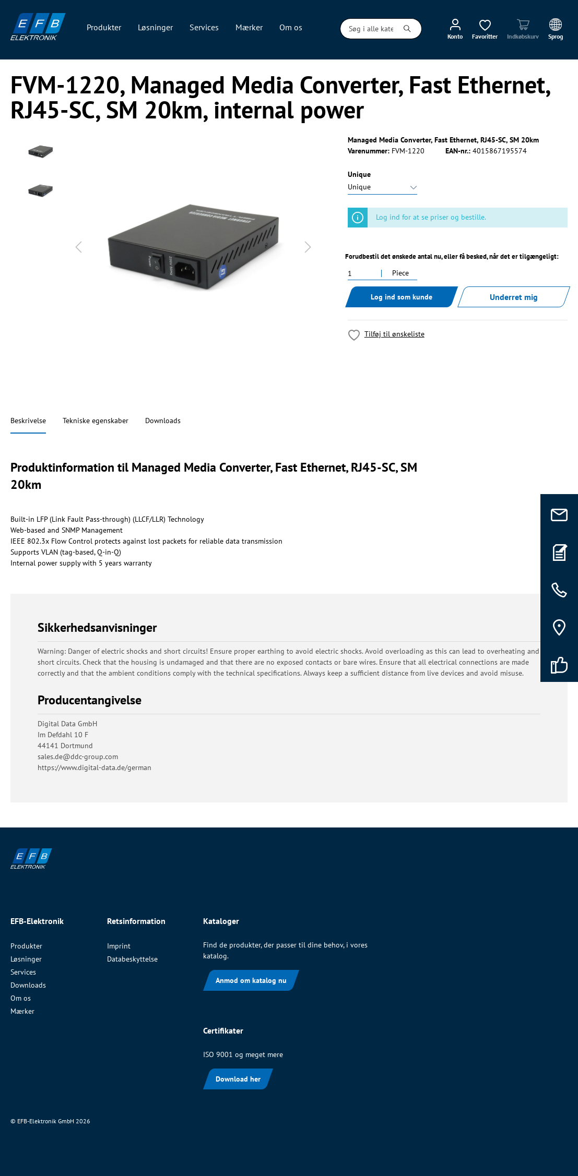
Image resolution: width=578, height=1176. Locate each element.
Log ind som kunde (401, 297)
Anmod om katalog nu (251, 980)
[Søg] (407, 28)
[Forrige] (78, 247)
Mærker (22, 1011)
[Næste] (308, 247)
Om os (20, 998)
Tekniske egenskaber (95, 420)
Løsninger (26, 959)
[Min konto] (455, 28)
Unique (359, 174)
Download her (238, 1079)
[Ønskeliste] (484, 28)
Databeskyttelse (132, 959)
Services (23, 972)
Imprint (119, 946)
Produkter (26, 946)
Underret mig (514, 297)
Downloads (163, 420)
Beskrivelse (28, 420)
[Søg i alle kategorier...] (367, 28)
